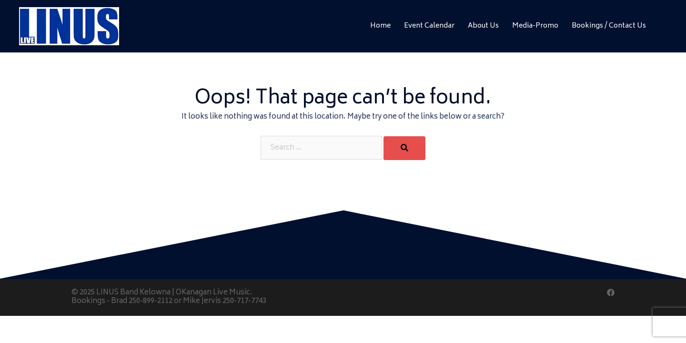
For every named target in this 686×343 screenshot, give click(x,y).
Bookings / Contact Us (609, 26)
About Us (483, 26)
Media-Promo (535, 26)
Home (380, 26)
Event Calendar (429, 26)
